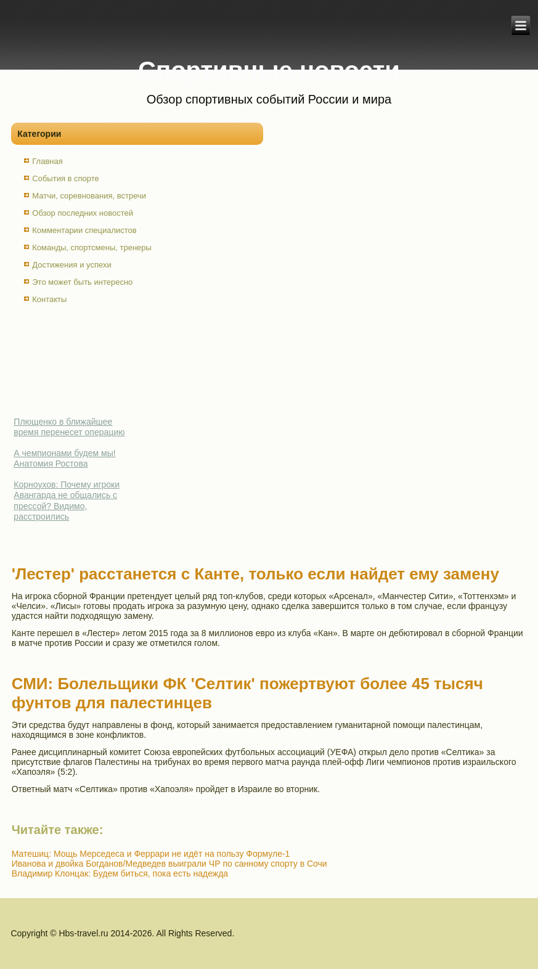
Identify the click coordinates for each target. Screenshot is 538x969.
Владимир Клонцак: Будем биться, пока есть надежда (120, 873)
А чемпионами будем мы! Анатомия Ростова (64, 458)
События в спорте (65, 178)
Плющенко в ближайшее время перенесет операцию (69, 427)
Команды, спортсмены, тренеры (92, 247)
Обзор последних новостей (82, 213)
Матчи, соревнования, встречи (89, 195)
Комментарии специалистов (84, 230)
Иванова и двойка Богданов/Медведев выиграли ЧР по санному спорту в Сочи (169, 864)
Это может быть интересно (82, 282)
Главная (47, 161)
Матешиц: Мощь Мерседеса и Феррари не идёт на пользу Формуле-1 (151, 854)
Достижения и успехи (71, 264)
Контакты (49, 299)
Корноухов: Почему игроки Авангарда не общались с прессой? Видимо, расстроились (67, 501)
